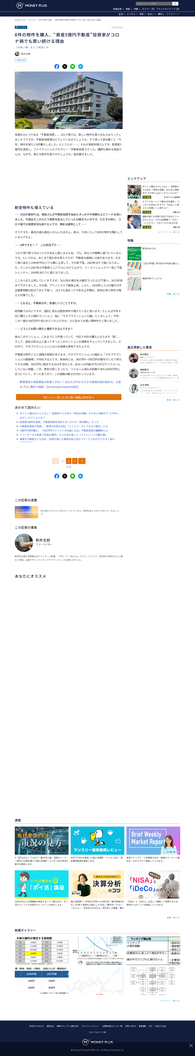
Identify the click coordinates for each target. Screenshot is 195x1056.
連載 (129, 8)
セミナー (148, 8)
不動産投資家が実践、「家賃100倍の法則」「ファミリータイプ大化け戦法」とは (64, 426)
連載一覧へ (172, 917)
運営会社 (50, 1026)
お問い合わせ (130, 1026)
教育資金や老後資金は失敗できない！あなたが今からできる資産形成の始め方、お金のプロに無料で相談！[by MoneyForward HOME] (70, 384)
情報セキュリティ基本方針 (67, 1026)
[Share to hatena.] (80, 66)
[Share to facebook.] (56, 66)
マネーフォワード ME (97, 1032)
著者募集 (142, 1026)
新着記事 (118, 8)
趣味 (161, 13)
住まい (152, 13)
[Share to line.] (72, 66)
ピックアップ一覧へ (168, 232)
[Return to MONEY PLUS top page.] (32, 5)
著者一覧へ (172, 399)
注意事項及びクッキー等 (112, 1026)
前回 (23, 214)
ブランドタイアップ (167, 8)
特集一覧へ (172, 294)
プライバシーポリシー (90, 1026)
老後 (142, 13)
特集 (137, 8)
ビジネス (132, 13)
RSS (150, 1026)
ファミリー (172, 13)
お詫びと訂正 (160, 1026)
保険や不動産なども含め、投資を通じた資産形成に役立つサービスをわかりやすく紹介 (67, 439)
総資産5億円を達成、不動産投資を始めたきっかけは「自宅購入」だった (59, 422)
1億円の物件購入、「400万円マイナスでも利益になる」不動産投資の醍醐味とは (64, 430)
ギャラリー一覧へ (169, 1000)
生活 (122, 13)
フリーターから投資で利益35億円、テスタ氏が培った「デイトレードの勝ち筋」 (64, 435)
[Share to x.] (64, 66)
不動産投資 (20, 60)
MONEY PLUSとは (36, 1026)
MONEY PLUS (20, 19)
